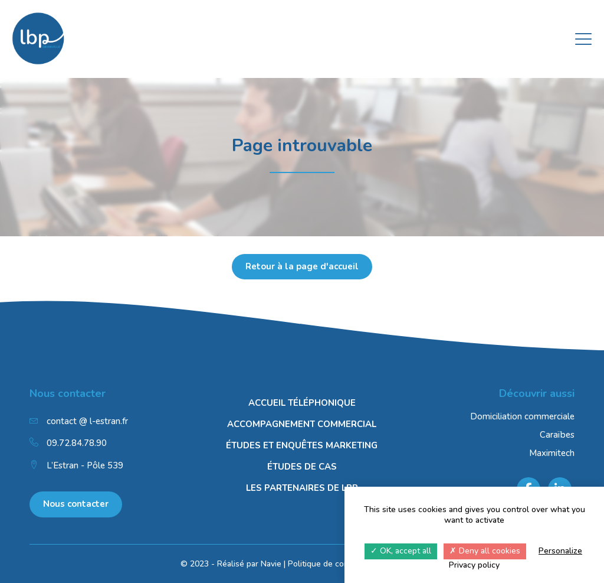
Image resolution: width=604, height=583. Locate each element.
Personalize (560, 550)
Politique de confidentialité (338, 563)
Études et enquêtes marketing (302, 445)
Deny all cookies (484, 550)
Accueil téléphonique (302, 403)
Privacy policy (474, 565)
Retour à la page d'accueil (302, 266)
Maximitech (552, 453)
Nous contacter (76, 504)
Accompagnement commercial (301, 424)
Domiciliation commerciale (522, 416)
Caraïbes (557, 435)
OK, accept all (400, 550)
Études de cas (302, 467)
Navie (271, 563)
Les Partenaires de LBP (302, 488)
